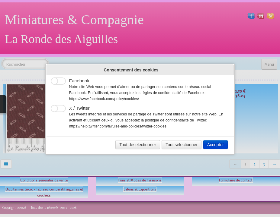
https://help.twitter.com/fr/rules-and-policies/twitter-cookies (118, 126)
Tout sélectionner (182, 144)
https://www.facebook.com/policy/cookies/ (104, 99)
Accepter (215, 144)
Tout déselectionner (137, 144)
